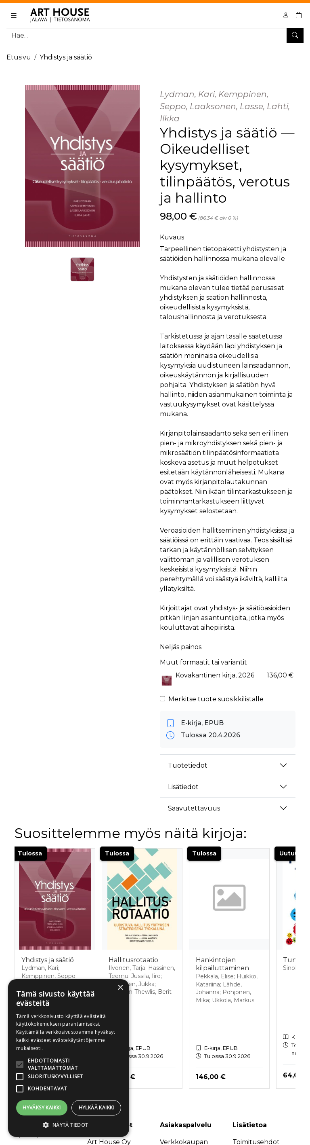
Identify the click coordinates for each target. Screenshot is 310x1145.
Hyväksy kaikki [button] (42, 1107)
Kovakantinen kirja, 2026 (215, 675)
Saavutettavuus (194, 808)
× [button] (120, 988)
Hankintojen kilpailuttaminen (222, 964)
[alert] (68, 1058)
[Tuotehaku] (155, 35)
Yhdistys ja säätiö (66, 57)
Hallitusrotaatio (133, 960)
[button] (68, 1125)
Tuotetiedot (187, 765)
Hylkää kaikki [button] (96, 1107)
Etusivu (18, 57)
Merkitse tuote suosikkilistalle (216, 699)
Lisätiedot (183, 787)
